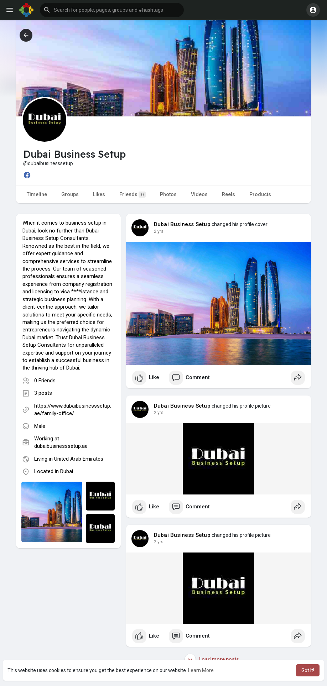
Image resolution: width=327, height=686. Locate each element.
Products (260, 194)
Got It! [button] (307, 670)
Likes (99, 194)
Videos (199, 194)
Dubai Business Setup (182, 224)
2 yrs (159, 231)
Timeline (37, 194)
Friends (132, 195)
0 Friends (45, 380)
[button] (112, 10)
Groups (70, 194)
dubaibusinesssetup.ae (61, 446)
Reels (228, 194)
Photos (168, 194)
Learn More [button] (201, 670)
